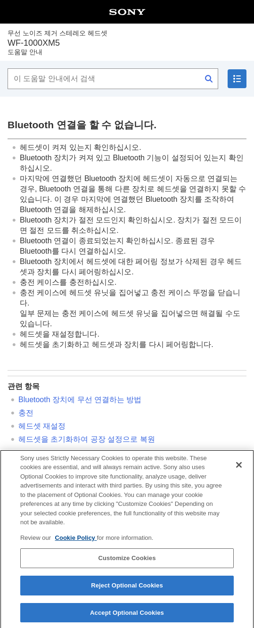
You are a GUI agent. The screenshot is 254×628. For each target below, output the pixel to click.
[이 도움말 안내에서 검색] (113, 78)
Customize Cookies (127, 562)
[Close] (239, 469)
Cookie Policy (76, 542)
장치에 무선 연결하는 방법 (79, 400)
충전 (25, 413)
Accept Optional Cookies (127, 617)
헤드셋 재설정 (42, 426)
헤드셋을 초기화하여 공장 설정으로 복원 (86, 439)
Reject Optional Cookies (127, 590)
